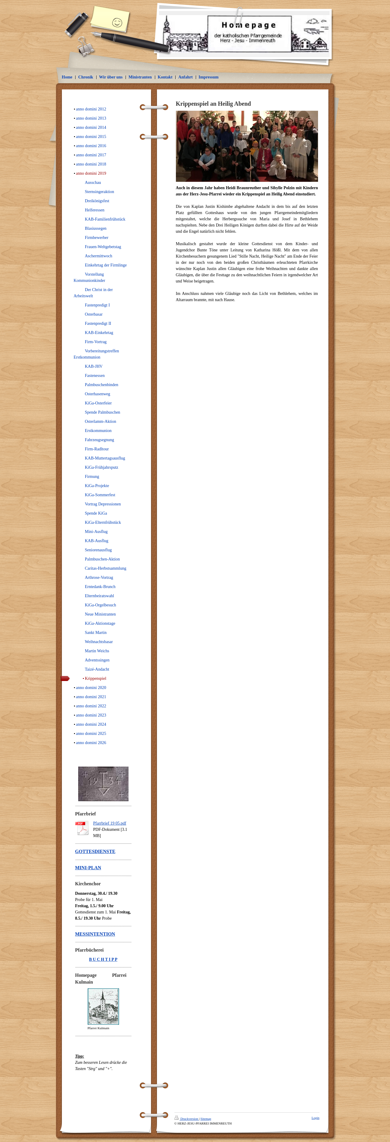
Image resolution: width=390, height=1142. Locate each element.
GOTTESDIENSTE (95, 851)
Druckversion (186, 1118)
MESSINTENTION (95, 934)
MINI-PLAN (88, 867)
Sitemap (205, 1118)
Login (315, 1117)
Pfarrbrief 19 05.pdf (109, 823)
